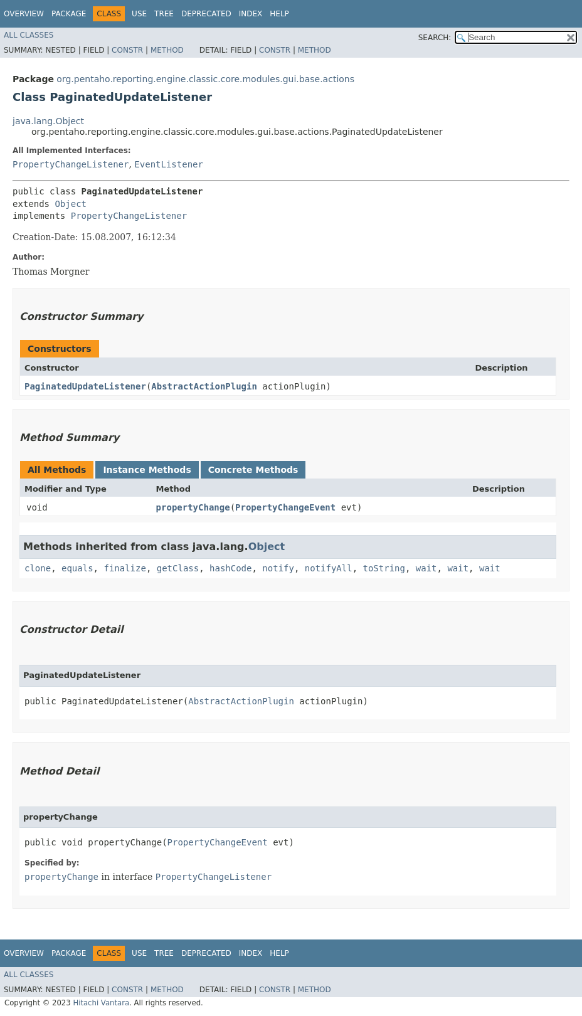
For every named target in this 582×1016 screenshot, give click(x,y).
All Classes (28, 35)
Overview (24, 13)
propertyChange (193, 507)
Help (279, 13)
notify (278, 568)
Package (68, 13)
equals (77, 568)
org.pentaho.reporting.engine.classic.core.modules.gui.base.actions (205, 79)
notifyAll (328, 568)
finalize (124, 568)
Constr (127, 50)
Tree (164, 13)
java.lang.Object (48, 121)
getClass (178, 568)
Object (71, 204)
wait (426, 568)
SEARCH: (435, 37)
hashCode (230, 568)
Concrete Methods (253, 470)
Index (251, 13)
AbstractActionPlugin (204, 386)
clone (37, 568)
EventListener (168, 164)
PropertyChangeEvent (285, 507)
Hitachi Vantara (101, 1002)
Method (167, 50)
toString (384, 568)
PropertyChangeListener (71, 164)
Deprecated (206, 13)
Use (139, 13)
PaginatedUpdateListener (85, 386)
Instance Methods (147, 470)
